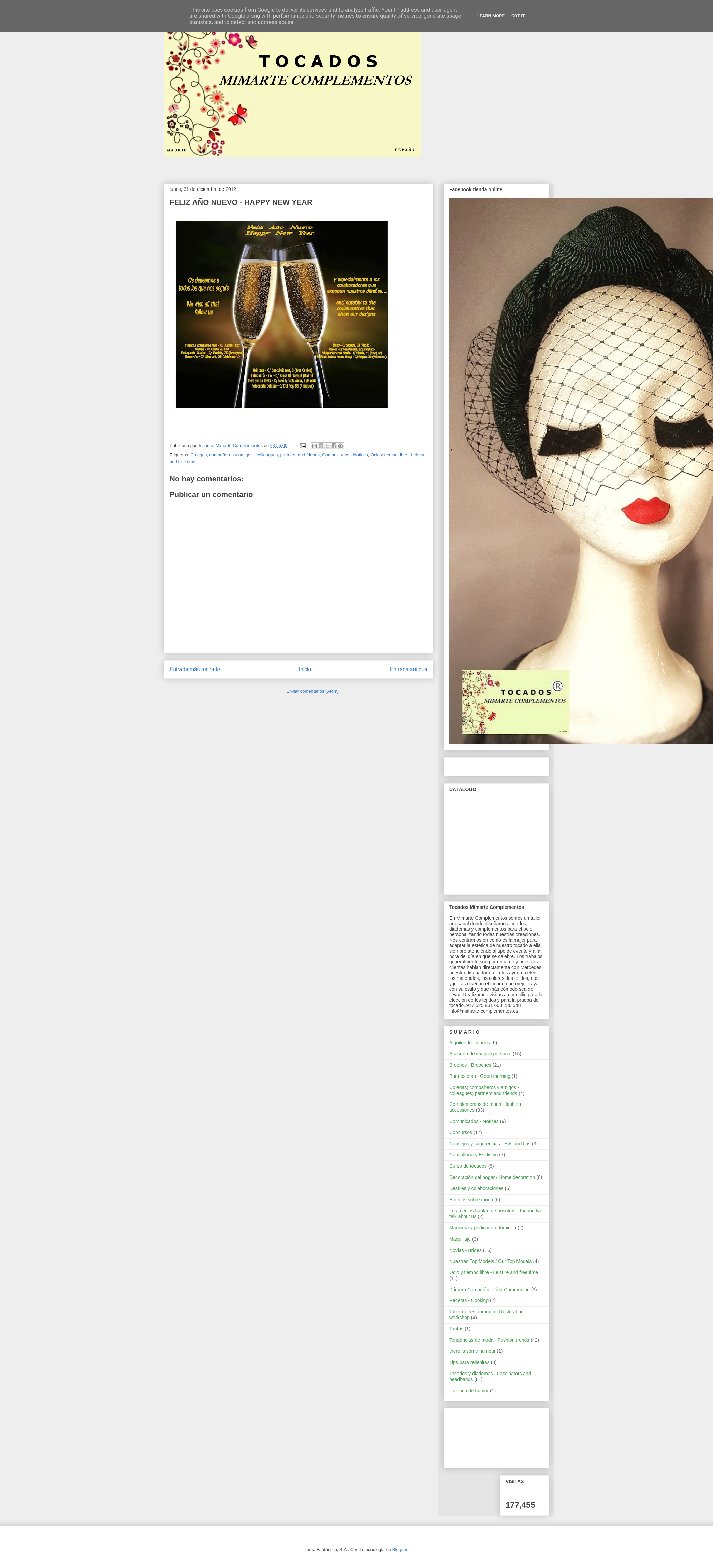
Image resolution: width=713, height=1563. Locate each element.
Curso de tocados (468, 1166)
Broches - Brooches (470, 1065)
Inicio (305, 669)
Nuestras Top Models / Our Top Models (490, 1261)
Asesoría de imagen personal (480, 1053)
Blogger (399, 1549)
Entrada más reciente (195, 669)
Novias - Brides (465, 1250)
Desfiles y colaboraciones (476, 1188)
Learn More (491, 15)
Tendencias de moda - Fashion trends (489, 1340)
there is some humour (472, 1351)
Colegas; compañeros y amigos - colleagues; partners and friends (255, 454)
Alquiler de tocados (469, 1042)
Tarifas (456, 1329)
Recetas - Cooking (469, 1300)
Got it (518, 15)
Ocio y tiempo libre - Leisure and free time (493, 1272)
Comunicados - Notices (345, 454)
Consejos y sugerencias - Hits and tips (489, 1143)
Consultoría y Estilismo (473, 1154)
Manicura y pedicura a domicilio (482, 1227)
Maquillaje (460, 1239)
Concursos (460, 1132)
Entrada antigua (408, 669)
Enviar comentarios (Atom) (312, 691)
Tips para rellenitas (469, 1362)
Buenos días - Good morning (479, 1076)
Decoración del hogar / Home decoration (492, 1177)
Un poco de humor (469, 1390)
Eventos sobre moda (471, 1199)
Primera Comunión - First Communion (489, 1289)
